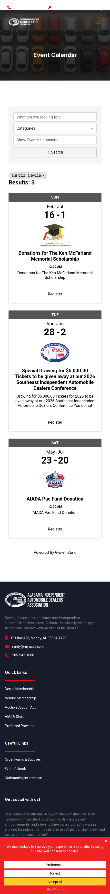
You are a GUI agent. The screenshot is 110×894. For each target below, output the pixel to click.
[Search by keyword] (55, 117)
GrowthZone (65, 552)
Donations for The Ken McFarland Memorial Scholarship (54, 256)
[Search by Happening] (55, 140)
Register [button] (55, 294)
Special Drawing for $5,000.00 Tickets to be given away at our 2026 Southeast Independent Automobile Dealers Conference (55, 379)
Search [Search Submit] (55, 152)
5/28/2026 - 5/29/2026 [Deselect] (27, 175)
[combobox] (55, 128)
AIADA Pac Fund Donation (55, 499)
